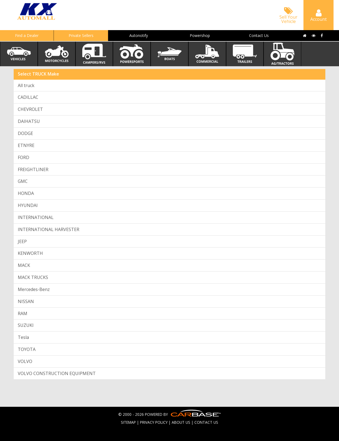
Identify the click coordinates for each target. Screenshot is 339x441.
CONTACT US (206, 422)
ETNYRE (26, 145)
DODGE (25, 133)
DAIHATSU (29, 121)
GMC (23, 181)
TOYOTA (27, 349)
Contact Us (259, 35)
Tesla (23, 337)
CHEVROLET (30, 109)
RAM (22, 313)
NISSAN (26, 301)
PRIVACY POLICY (154, 422)
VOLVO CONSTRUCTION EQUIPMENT (57, 373)
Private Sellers (81, 35)
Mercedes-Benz (34, 289)
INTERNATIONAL (36, 217)
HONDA (26, 193)
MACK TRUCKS (33, 277)
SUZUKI (26, 325)
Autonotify (138, 35)
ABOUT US (181, 422)
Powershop (200, 35)
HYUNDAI (28, 205)
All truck (26, 85)
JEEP (22, 241)
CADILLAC (28, 97)
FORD (23, 157)
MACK (24, 265)
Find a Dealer (27, 35)
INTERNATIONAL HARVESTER (48, 229)
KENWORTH (30, 253)
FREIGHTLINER (33, 169)
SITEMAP (128, 422)
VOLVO (25, 361)
